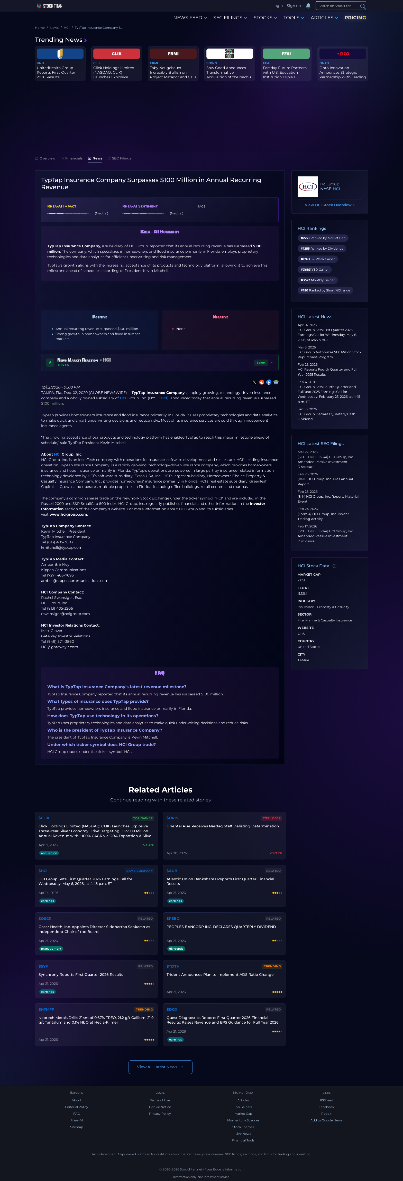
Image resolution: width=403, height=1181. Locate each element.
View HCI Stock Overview (330, 204)
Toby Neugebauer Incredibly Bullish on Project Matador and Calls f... (173, 74)
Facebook (326, 1107)
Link (301, 633)
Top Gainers (243, 1107)
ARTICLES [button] (324, 18)
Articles (243, 1100)
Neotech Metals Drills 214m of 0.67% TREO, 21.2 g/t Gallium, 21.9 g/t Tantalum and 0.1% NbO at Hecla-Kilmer (96, 1020)
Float (303, 588)
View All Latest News (160, 1067)
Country (306, 641)
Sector (305, 614)
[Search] (341, 6)
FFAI (266, 63)
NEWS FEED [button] (190, 18)
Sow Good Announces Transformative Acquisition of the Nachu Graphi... (228, 74)
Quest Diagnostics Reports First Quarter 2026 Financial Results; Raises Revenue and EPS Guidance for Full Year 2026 (223, 1020)
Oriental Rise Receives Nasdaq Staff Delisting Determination (223, 826)
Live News (243, 1134)
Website (306, 628)
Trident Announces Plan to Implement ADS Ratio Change (220, 974)
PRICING (355, 18)
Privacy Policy (160, 1114)
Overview (45, 158)
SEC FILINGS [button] (230, 18)
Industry (306, 601)
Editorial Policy (76, 1107)
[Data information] (334, 566)
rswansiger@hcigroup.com (65, 613)
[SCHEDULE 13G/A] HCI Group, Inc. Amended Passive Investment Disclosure (326, 462)
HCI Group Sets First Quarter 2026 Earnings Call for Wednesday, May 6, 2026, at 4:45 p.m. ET (327, 335)
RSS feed (326, 1100)
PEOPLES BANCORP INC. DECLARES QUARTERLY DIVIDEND (221, 926)
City (301, 654)
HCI (123, 398)
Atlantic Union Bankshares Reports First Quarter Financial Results (220, 881)
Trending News (61, 39)
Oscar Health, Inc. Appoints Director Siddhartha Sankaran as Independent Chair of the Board (94, 929)
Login (277, 5)
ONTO (324, 63)
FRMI (154, 63)
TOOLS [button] (293, 18)
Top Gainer (143, 818)
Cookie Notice (160, 1107)
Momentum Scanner (243, 1120)
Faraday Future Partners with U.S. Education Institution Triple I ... (285, 72)
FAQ (76, 1114)
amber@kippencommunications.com (74, 580)
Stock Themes (243, 1127)
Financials (72, 158)
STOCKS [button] (265, 18)
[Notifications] (308, 6)
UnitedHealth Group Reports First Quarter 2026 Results (56, 72)
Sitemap (76, 1127)
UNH (40, 63)
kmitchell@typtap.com (62, 547)
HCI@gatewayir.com (59, 647)
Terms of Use (160, 1100)
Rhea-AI (76, 1120)
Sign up (294, 5)
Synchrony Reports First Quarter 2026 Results (81, 974)
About (76, 1100)
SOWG (211, 63)
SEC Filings (119, 158)
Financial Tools (243, 1140)
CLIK (97, 63)
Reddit (326, 1114)
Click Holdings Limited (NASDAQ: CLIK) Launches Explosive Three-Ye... (113, 74)
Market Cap (309, 575)
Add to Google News (326, 1120)
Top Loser (272, 818)
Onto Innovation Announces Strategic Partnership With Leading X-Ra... (342, 74)
